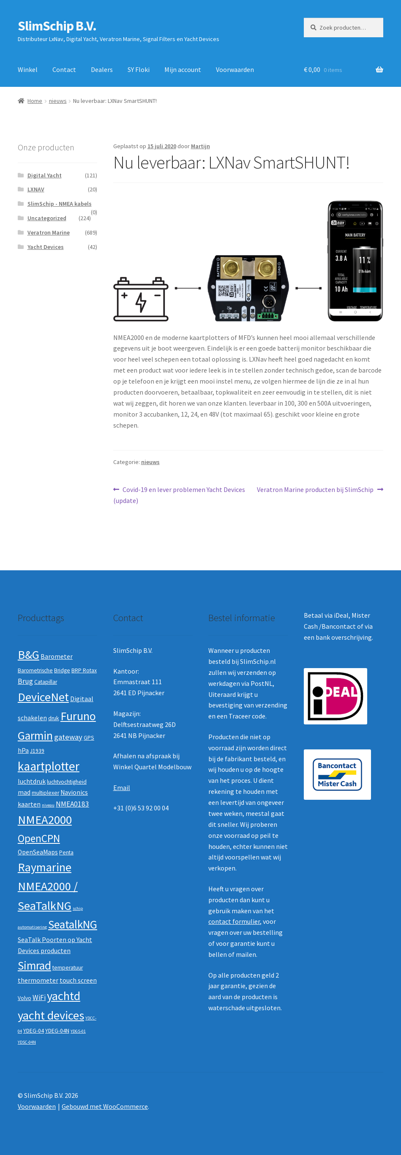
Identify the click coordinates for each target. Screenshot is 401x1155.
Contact (64, 69)
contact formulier (234, 921)
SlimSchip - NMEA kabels (59, 203)
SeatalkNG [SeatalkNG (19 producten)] (72, 924)
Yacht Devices (45, 247)
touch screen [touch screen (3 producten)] (78, 980)
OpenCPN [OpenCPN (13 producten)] (39, 838)
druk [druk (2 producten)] (53, 718)
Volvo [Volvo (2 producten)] (24, 998)
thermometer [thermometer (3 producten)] (38, 980)
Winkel (28, 69)
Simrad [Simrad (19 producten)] (34, 965)
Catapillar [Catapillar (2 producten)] (45, 681)
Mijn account (182, 69)
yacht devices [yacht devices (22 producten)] (51, 1015)
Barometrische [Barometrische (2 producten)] (35, 670)
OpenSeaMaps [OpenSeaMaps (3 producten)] (38, 852)
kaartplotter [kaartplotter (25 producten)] (48, 766)
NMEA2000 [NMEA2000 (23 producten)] (45, 819)
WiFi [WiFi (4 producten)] (39, 997)
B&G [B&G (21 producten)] (28, 654)
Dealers (102, 69)
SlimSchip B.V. (57, 25)
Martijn (200, 146)
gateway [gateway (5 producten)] (68, 737)
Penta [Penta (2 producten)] (66, 852)
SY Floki (139, 69)
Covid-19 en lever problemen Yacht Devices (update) (179, 494)
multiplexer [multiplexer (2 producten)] (45, 792)
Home (34, 101)
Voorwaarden (235, 69)
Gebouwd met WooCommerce (105, 1106)
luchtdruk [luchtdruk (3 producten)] (32, 781)
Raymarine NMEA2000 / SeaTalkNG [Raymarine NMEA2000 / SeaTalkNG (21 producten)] (48, 886)
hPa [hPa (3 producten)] (23, 750)
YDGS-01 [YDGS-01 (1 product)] (78, 1031)
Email (121, 787)
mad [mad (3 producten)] (24, 792)
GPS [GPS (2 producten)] (89, 737)
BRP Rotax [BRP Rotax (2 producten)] (84, 670)
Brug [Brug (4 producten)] (25, 681)
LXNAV (35, 189)
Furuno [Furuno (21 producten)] (78, 716)
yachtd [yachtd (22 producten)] (63, 995)
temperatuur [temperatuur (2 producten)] (67, 967)
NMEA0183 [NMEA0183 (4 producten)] (72, 804)
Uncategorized (46, 218)
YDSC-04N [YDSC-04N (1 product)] (27, 1042)
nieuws (58, 101)
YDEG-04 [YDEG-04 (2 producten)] (33, 1030)
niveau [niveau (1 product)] (48, 805)
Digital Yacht (44, 175)
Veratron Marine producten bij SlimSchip (315, 489)
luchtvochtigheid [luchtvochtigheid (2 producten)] (67, 781)
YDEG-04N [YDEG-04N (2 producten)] (57, 1030)
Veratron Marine (48, 232)
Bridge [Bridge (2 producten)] (62, 670)
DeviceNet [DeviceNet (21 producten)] (43, 697)
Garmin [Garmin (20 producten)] (35, 735)
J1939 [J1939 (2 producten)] (37, 750)
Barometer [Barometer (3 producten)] (57, 656)
